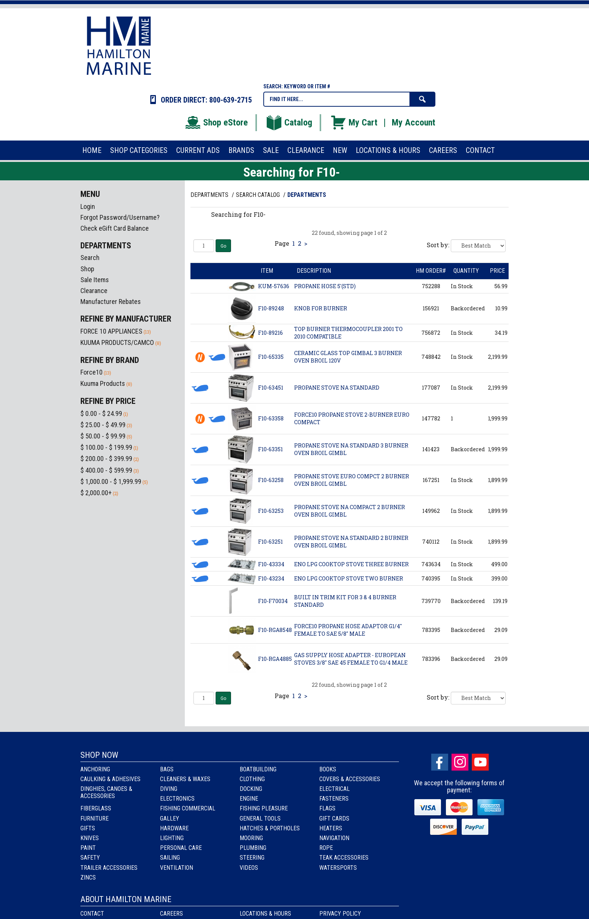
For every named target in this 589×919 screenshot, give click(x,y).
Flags (327, 808)
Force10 (91, 372)
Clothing (252, 779)
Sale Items (94, 280)
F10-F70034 (273, 601)
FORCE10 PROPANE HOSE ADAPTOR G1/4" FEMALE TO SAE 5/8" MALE (348, 630)
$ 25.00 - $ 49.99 (102, 425)
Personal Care (181, 847)
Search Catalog (258, 194)
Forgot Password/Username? (120, 217)
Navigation (334, 838)
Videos (249, 867)
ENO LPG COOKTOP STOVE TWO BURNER (348, 578)
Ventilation (176, 867)
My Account (413, 122)
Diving (168, 788)
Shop (87, 269)
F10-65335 (271, 356)
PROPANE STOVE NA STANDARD (336, 387)
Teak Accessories (344, 857)
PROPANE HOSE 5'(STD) (325, 286)
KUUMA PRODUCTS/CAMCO (117, 342)
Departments (210, 194)
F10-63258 (271, 480)
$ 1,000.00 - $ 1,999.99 (110, 481)
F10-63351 (270, 449)
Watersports (338, 867)
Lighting (172, 838)
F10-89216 (270, 332)
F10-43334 (271, 564)
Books (327, 769)
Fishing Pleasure (264, 808)
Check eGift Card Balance (114, 228)
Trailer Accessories (108, 867)
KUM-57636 (273, 286)
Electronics (177, 798)
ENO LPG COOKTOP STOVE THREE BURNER (351, 564)
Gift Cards (334, 818)
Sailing (170, 857)
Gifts (87, 828)
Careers (171, 913)
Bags (167, 769)
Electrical (334, 788)
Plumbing (253, 847)
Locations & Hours (265, 913)
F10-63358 (271, 418)
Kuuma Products (102, 383)
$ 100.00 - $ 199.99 (106, 447)
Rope (326, 847)
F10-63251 (270, 541)
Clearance (93, 291)
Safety (90, 857)
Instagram (460, 762)
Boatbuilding (258, 769)
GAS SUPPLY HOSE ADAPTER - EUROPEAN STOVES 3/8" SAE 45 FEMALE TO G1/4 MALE (351, 658)
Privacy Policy (340, 913)
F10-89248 (271, 308)
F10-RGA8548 (275, 629)
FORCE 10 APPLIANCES (111, 331)
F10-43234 (271, 578)
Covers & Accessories (349, 779)
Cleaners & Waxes (185, 779)
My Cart (354, 122)
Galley (169, 818)
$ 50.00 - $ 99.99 (102, 436)
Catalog (289, 122)
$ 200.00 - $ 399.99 (106, 459)
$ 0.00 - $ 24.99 (101, 413)
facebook (439, 762)
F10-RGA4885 (275, 658)
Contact (92, 913)
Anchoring (95, 769)
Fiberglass (95, 808)
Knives (89, 838)
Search (90, 257)
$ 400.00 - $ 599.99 (106, 470)
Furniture (94, 818)
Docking (251, 788)
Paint (88, 847)
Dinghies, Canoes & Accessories (106, 792)
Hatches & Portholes (270, 828)
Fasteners (334, 798)
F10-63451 (270, 387)
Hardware (174, 828)
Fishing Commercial (187, 808)
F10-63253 (271, 510)
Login (87, 206)
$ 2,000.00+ (96, 493)
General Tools (260, 818)
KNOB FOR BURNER (320, 308)
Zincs (88, 877)
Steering (252, 857)
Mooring (251, 838)
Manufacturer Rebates (110, 301)
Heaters (330, 828)
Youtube (480, 762)
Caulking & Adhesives (110, 779)
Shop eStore (216, 122)
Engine (249, 798)
